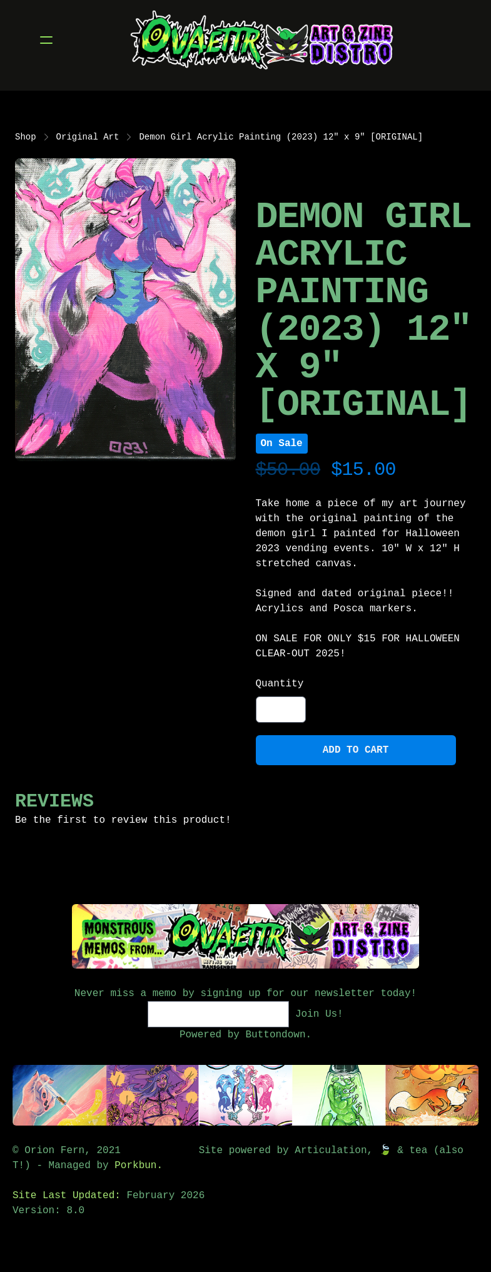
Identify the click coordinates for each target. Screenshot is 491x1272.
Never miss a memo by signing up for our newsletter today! (245, 993)
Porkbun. (138, 1165)
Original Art (87, 137)
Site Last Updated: (69, 1195)
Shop (25, 137)
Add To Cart (356, 750)
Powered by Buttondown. (245, 1034)
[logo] (262, 40)
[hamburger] (46, 40)
